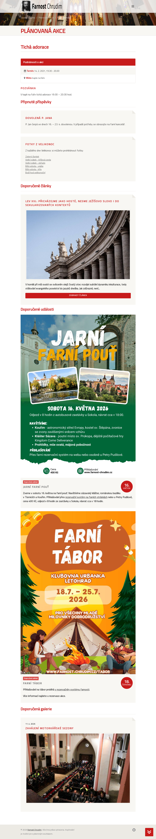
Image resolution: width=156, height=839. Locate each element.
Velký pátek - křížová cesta (38, 159)
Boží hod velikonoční (35, 172)
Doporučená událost (31, 482)
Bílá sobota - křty (33, 169)
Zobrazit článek (78, 295)
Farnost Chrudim (34, 829)
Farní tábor (32, 683)
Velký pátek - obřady (35, 163)
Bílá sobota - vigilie (34, 166)
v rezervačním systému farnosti (72, 689)
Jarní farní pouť (36, 487)
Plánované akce (46, 17)
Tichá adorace (64, 17)
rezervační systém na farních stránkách (86, 497)
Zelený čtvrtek (32, 156)
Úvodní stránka (28, 17)
